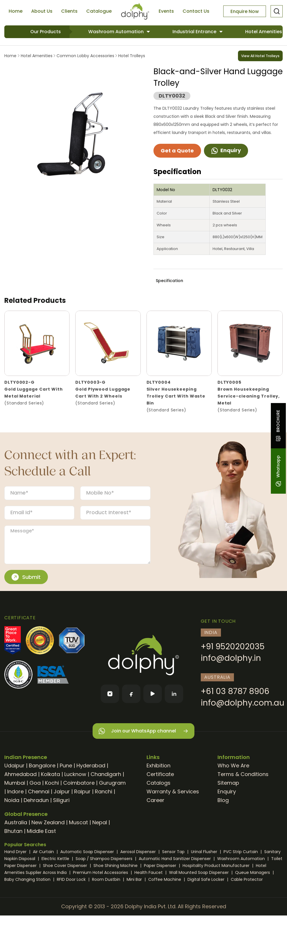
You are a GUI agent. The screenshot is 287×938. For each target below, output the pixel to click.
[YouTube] (152, 694)
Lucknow (75, 774)
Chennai (38, 791)
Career (155, 800)
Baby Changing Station (28, 879)
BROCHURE (278, 425)
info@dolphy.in (231, 658)
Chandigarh (106, 774)
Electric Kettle (56, 858)
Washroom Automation (116, 31)
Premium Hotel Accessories (101, 872)
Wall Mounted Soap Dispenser (199, 872)
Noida (11, 800)
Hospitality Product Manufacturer (217, 865)
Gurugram (112, 782)
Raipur (82, 791)
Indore (15, 791)
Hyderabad (90, 765)
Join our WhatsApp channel (143, 731)
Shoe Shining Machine (116, 865)
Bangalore (42, 765)
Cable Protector (247, 879)
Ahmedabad (20, 774)
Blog (223, 800)
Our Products (45, 31)
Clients (69, 11)
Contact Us (196, 11)
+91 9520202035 (233, 646)
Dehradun (36, 800)
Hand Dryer (16, 852)
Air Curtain (44, 852)
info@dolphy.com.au (242, 702)
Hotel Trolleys (131, 56)
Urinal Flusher (204, 852)
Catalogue (99, 11)
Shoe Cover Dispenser (65, 865)
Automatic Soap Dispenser (87, 852)
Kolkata (50, 774)
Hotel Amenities (37, 56)
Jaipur (62, 791)
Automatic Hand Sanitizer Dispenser (175, 858)
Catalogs (158, 782)
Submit (26, 577)
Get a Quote (177, 150)
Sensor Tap (174, 852)
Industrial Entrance (194, 31)
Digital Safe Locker (206, 879)
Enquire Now (244, 11)
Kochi (52, 782)
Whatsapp (278, 471)
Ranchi (103, 791)
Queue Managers (253, 872)
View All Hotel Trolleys (260, 55)
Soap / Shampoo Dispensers (105, 858)
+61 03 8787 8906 (235, 691)
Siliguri (61, 800)
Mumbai (14, 782)
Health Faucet (149, 872)
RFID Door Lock (72, 879)
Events (166, 11)
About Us (41, 11)
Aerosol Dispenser (138, 852)
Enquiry (226, 150)
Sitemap (228, 782)
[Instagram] (110, 694)
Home (15, 11)
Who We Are (233, 765)
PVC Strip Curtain (241, 852)
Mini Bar (135, 879)
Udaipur (14, 765)
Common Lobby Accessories (85, 56)
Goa (35, 782)
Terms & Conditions (243, 774)
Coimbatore (79, 782)
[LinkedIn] (174, 694)
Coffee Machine (165, 879)
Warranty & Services (173, 791)
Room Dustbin (106, 879)
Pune (66, 765)
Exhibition (158, 765)
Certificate (160, 774)
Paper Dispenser (160, 865)
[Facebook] (131, 694)
